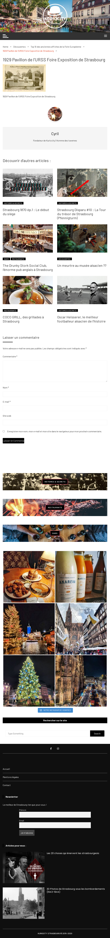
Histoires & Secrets (13, 203)
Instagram (58, 748)
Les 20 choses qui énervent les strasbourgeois (73, 853)
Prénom (22, 810)
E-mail (7, 401)
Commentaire (10, 356)
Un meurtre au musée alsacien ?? (81, 265)
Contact (7, 785)
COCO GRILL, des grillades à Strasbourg (23, 319)
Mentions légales (11, 777)
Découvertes (64, 259)
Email (21, 820)
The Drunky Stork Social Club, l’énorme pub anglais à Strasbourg (28, 267)
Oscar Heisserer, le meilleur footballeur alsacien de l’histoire (81, 319)
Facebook (51, 748)
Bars (6, 259)
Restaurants (18, 259)
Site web (7, 415)
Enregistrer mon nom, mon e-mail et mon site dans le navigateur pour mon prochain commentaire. (54, 431)
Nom (6, 387)
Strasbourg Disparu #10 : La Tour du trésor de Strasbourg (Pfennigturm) (81, 214)
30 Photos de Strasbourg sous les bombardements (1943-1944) (76, 890)
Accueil (6, 769)
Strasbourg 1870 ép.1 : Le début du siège (26, 212)
